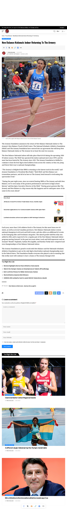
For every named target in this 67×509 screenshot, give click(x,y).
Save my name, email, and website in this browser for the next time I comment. (25, 342)
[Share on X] (9, 47)
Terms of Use (34, 27)
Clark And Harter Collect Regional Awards (20, 398)
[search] (54, 31)
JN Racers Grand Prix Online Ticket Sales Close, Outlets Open (23, 202)
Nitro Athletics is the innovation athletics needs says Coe (26, 498)
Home (3, 36)
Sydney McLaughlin (30, 286)
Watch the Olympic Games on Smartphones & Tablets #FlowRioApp (26, 269)
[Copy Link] (15, 47)
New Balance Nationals (16, 286)
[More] (20, 47)
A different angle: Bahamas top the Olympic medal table (26, 448)
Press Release (8, 36)
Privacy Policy (24, 27)
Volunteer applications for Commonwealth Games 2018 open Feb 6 (24, 209)
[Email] (12, 47)
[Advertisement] (33, 13)
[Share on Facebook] (6, 47)
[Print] (18, 47)
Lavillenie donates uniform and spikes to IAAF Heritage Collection (24, 217)
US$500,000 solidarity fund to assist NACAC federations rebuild (25, 278)
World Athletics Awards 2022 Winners (16, 275)
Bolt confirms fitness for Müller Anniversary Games (21, 272)
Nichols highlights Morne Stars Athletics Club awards (21, 266)
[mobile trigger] (3, 31)
